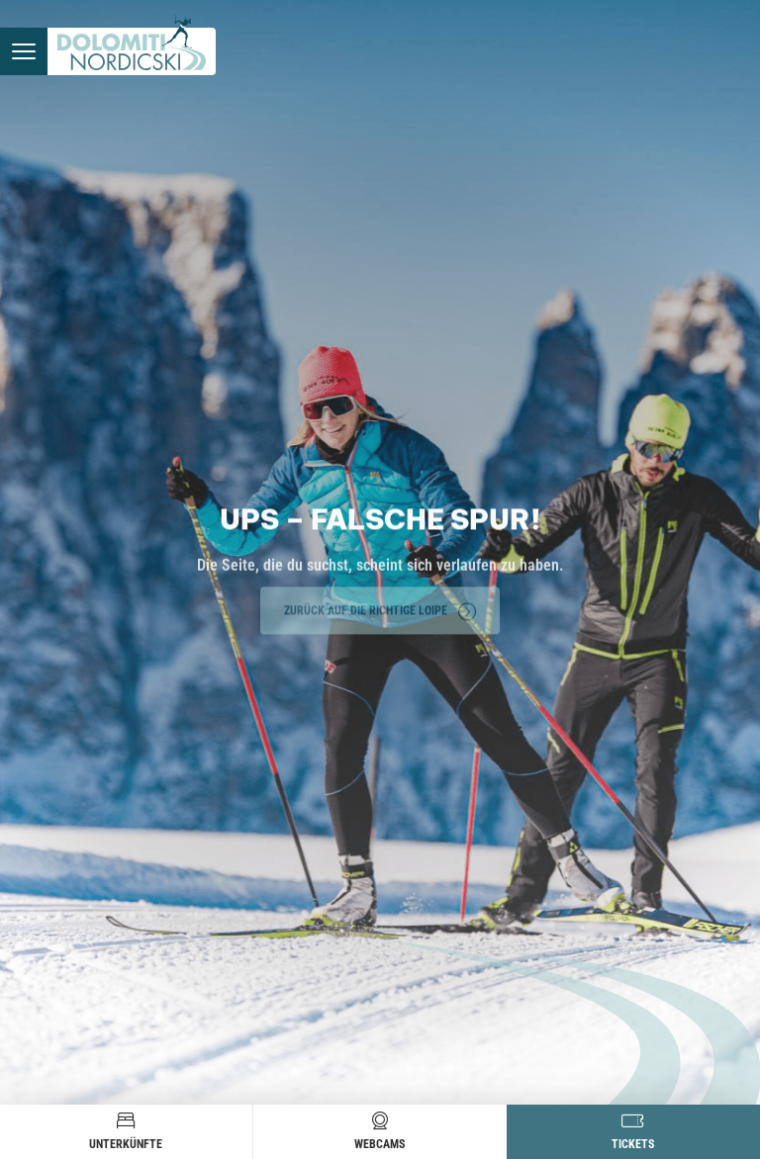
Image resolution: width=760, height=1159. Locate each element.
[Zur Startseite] (132, 51)
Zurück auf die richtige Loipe (380, 609)
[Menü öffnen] (24, 51)
